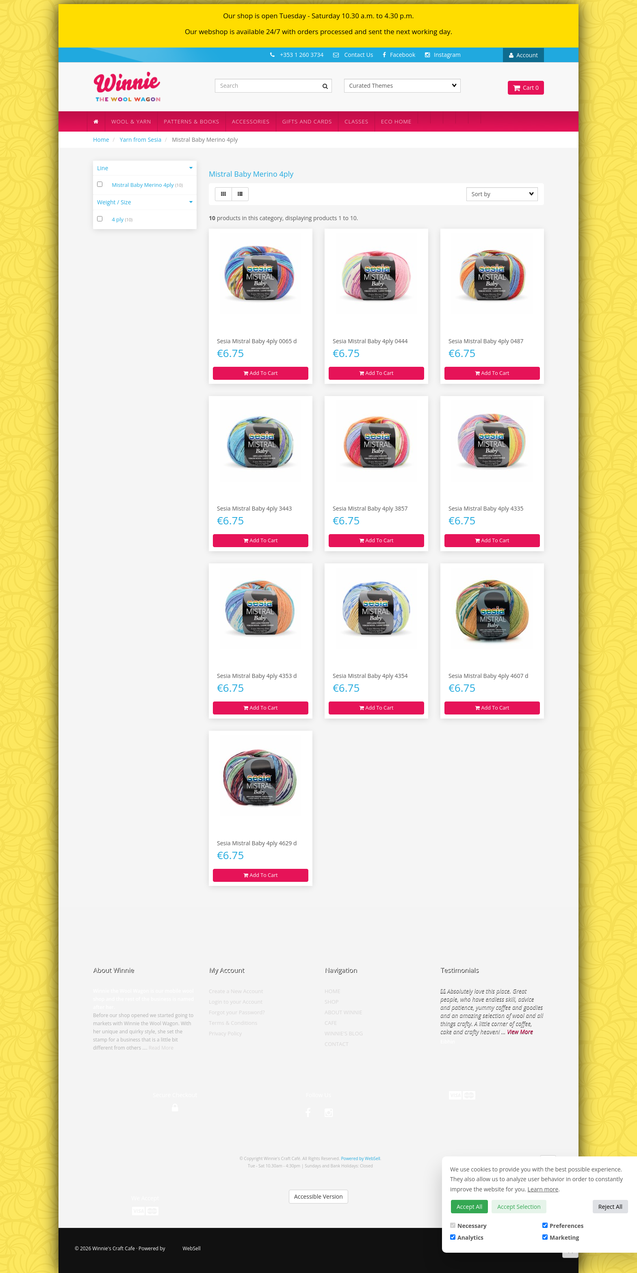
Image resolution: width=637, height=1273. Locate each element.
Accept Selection (519, 1206)
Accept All (469, 1206)
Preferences (562, 1226)
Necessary (468, 1226)
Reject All (610, 1206)
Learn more (543, 1189)
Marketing (560, 1237)
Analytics (466, 1237)
